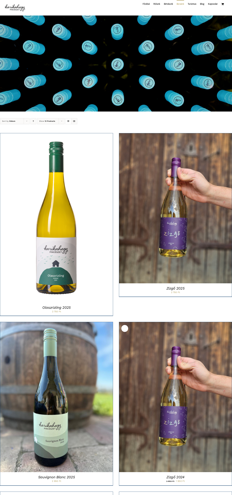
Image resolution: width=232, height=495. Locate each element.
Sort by (8, 121)
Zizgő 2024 (175, 477)
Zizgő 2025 (175, 288)
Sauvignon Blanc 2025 (56, 477)
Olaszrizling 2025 (56, 307)
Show (47, 121)
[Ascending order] (33, 121)
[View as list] (74, 121)
